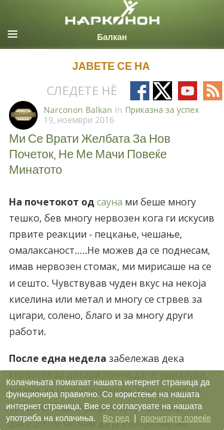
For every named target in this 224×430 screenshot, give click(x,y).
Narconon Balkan (78, 109)
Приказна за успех (162, 109)
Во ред (116, 418)
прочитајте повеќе (176, 418)
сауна (111, 201)
